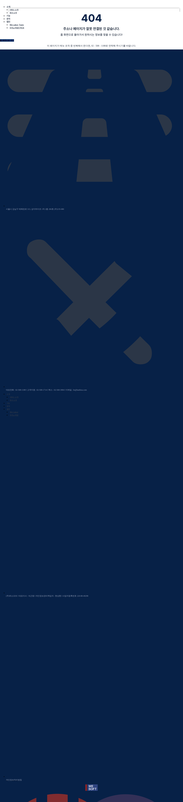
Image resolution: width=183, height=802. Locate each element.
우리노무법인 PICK (17, 28)
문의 (8, 18)
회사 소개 (13, 13)
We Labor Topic (17, 25)
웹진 (8, 21)
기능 (8, 15)
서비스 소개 (14, 10)
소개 (8, 6)
